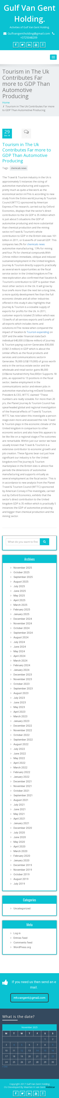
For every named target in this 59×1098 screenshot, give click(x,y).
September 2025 (23, 576)
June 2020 (19, 836)
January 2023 (21, 720)
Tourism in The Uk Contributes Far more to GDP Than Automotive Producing (26, 152)
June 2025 (19, 590)
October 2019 (21, 873)
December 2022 (22, 725)
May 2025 (19, 594)
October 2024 (21, 627)
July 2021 (19, 804)
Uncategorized (21, 907)
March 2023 (20, 715)
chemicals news (19, 167)
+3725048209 (28, 37)
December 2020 (22, 827)
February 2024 (21, 664)
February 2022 (21, 771)
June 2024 (19, 646)
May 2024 (19, 650)
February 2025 (21, 608)
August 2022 (21, 743)
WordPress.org (22, 946)
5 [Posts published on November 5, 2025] (21, 1044)
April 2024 (19, 655)
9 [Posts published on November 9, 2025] (52, 1044)
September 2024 (23, 632)
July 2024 (19, 641)
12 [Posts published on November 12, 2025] (22, 1049)
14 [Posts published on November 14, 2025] (37, 1049)
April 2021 (19, 818)
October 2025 (21, 571)
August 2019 (21, 878)
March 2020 (20, 850)
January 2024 (21, 669)
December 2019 (22, 864)
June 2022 (19, 752)
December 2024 (22, 618)
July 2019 (19, 883)
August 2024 (21, 636)
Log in (17, 932)
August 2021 (21, 799)
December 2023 (22, 673)
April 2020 (19, 845)
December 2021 (22, 780)
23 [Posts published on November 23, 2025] (52, 1055)
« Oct (5, 1065)
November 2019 (22, 869)
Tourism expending (38, 331)
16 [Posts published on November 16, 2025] (52, 1049)
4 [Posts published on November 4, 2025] (14, 1044)
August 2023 (21, 692)
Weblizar (50, 1086)
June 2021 (19, 808)
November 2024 (22, 622)
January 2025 (21, 613)
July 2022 (19, 748)
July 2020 (19, 831)
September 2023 (23, 687)
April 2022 (19, 762)
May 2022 (19, 757)
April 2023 (19, 711)
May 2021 (19, 813)
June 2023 (19, 701)
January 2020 (21, 859)
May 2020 (19, 841)
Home (6, 102)
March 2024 (20, 660)
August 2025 (21, 581)
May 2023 (19, 706)
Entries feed (20, 937)
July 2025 (19, 585)
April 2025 (19, 599)
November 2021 (22, 785)
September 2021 (23, 794)
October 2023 (21, 683)
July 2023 (19, 697)
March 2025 (20, 604)
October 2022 (21, 734)
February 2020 (21, 855)
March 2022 (20, 766)
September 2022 (23, 739)
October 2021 (21, 790)
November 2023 (22, 678)
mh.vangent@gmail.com (29, 997)
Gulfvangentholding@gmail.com (29, 33)
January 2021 (21, 822)
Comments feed (22, 941)
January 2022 (21, 776)
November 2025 (22, 567)
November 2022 (22, 729)
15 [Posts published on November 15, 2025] (45, 1049)
